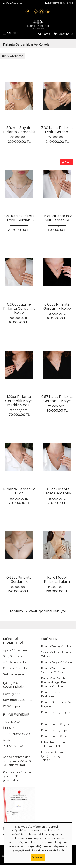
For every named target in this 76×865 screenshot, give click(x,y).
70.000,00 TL (19, 415)
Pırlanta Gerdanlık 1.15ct (19, 491)
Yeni (66, 162)
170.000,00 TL (19, 591)
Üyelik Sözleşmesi (15, 650)
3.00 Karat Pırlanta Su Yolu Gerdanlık (57, 130)
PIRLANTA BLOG (13, 745)
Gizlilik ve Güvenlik (15, 668)
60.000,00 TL (57, 410)
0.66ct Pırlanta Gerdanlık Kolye (57, 306)
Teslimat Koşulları (14, 674)
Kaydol (52, 2)
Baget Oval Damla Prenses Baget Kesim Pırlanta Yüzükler (55, 682)
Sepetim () (63, 33)
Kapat (38, 857)
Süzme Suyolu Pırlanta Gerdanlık (19, 130)
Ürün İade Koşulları (15, 662)
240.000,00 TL (57, 142)
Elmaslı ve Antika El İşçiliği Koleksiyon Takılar (53, 756)
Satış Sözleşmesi (14, 656)
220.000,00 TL (19, 142)
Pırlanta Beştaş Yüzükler (57, 662)
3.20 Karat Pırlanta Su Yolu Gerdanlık (19, 218)
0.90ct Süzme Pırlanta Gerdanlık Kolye (19, 308)
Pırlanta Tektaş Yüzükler (56, 646)
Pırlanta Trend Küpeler (56, 736)
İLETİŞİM (8, 727)
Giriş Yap (68, 2)
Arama (44, 33)
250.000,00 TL (19, 230)
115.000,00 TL (56, 230)
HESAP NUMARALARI (16, 733)
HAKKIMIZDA (11, 721)
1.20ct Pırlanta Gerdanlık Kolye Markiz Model (19, 401)
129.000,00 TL (57, 591)
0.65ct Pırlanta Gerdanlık (19, 579)
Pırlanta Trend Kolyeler (56, 724)
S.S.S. (6, 739)
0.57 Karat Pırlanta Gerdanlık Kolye (57, 399)
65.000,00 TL (19, 322)
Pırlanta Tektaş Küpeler (56, 730)
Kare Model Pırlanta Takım (57, 579)
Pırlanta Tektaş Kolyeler (56, 712)
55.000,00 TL (57, 503)
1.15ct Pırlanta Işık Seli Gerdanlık (57, 218)
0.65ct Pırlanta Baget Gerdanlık (57, 491)
